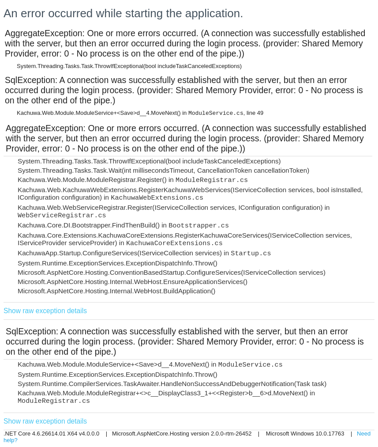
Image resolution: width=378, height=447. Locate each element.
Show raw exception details (45, 310)
